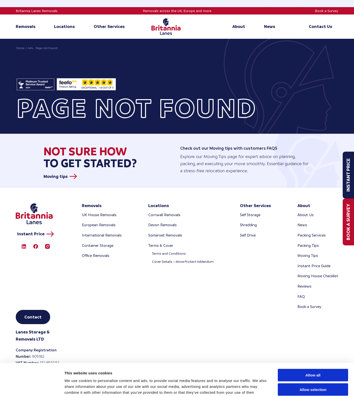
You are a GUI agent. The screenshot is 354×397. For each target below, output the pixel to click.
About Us (305, 214)
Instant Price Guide (313, 266)
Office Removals (95, 255)
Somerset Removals (165, 235)
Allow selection (312, 359)
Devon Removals (162, 225)
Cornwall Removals (164, 214)
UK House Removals (99, 214)
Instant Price (348, 175)
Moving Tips (307, 255)
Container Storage (97, 245)
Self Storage (250, 214)
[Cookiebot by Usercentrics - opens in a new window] (31, 387)
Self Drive (248, 235)
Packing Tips (308, 245)
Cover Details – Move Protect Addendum (183, 262)
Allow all (313, 344)
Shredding (248, 225)
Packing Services (311, 235)
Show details (258, 387)
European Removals (99, 225)
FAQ (301, 296)
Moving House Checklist (317, 276)
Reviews (304, 286)
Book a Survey (326, 11)
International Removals (102, 235)
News (302, 225)
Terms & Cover (160, 245)
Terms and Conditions (169, 253)
